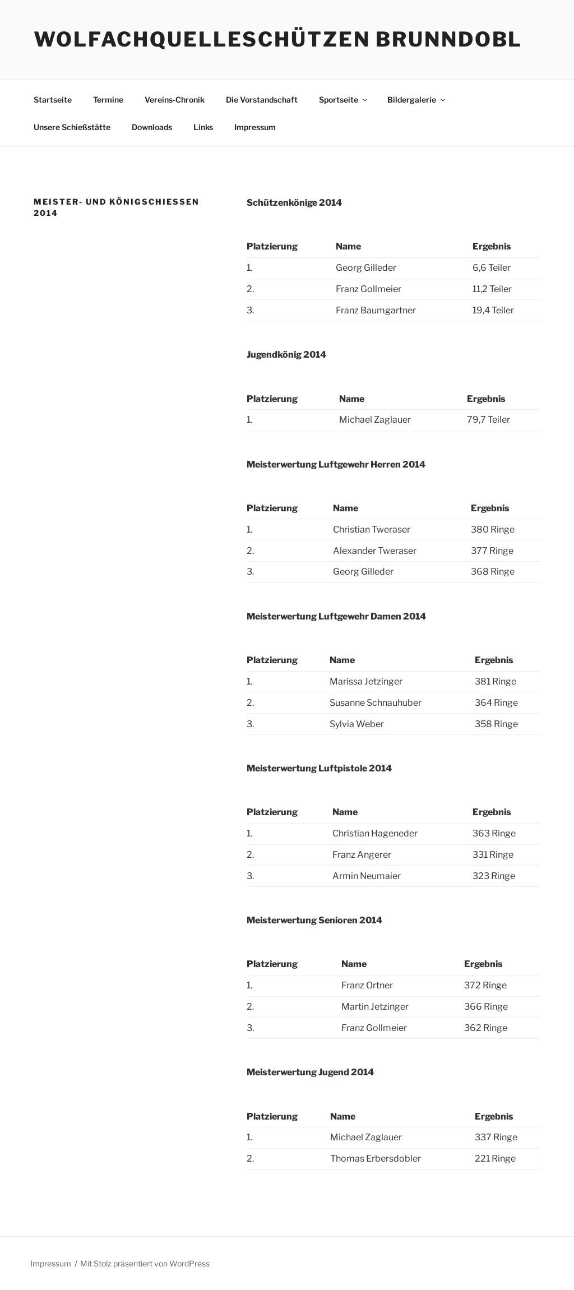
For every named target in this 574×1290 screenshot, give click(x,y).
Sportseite (344, 99)
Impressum (255, 127)
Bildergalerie (417, 99)
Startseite (53, 99)
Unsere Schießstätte (72, 127)
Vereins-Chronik (175, 99)
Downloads (152, 127)
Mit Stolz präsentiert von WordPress (145, 1263)
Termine (108, 99)
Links (203, 127)
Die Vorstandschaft (262, 99)
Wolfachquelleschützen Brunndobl (278, 39)
